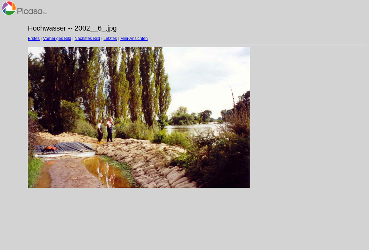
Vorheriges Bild (57, 38)
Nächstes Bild (87, 38)
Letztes (110, 38)
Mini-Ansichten (134, 38)
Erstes (34, 38)
